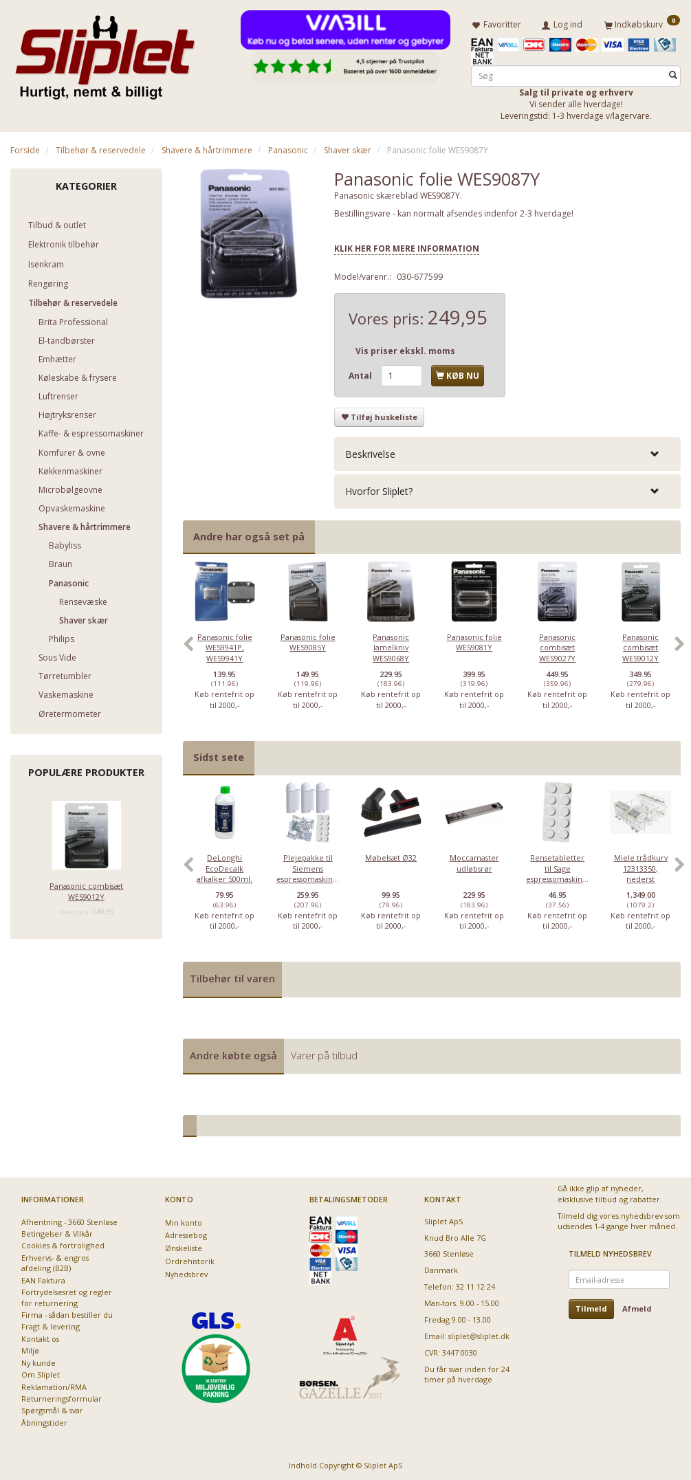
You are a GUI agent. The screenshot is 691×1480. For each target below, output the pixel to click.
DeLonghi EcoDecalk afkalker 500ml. (224, 866)
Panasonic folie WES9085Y (308, 639)
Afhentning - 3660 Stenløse (69, 1219)
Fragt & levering (50, 1324)
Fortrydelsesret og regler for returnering (66, 1295)
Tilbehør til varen (232, 976)
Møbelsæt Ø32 (391, 855)
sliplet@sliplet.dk (478, 1334)
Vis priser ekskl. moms (405, 349)
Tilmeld (591, 1306)
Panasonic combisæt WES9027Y (557, 645)
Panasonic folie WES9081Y (474, 639)
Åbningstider (44, 1420)
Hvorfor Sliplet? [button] (379, 489)
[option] (224, 647)
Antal (361, 373)
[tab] (507, 452)
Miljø (30, 1348)
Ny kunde (38, 1361)
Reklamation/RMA (54, 1384)
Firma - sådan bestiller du (67, 1312)
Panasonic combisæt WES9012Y (86, 889)
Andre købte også (233, 1052)
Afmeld (637, 1306)
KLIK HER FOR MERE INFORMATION (406, 246)
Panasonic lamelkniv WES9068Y (391, 645)
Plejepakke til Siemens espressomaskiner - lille (307, 871)
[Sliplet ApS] (104, 53)
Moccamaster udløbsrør (474, 860)
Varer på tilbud (324, 1052)
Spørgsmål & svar (52, 1408)
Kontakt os (40, 1337)
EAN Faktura (43, 1278)
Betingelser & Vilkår (57, 1231)
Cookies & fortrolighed (63, 1243)
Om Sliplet (40, 1372)
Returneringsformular (61, 1396)
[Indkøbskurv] (642, 22)
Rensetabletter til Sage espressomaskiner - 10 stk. (557, 871)
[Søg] (673, 73)
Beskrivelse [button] (370, 452)
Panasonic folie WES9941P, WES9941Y (224, 645)
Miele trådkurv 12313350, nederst (641, 866)
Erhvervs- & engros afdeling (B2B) (55, 1260)
